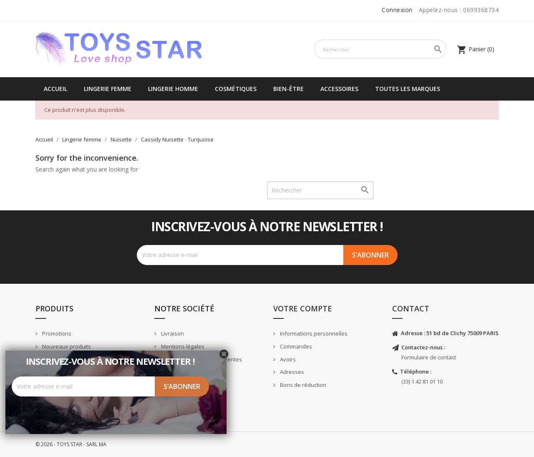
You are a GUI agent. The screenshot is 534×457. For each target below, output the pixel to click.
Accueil (55, 89)
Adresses (291, 372)
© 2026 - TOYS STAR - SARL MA (70, 444)
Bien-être (288, 89)
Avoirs (287, 359)
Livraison (172, 333)
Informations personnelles (313, 333)
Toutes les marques (407, 89)
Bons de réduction (302, 385)
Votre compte (302, 308)
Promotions (56, 333)
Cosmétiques (236, 89)
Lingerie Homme (173, 89)
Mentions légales (182, 346)
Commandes (295, 346)
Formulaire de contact (428, 357)
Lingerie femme (107, 89)
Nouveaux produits (66, 346)
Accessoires (339, 89)
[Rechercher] (380, 49)
